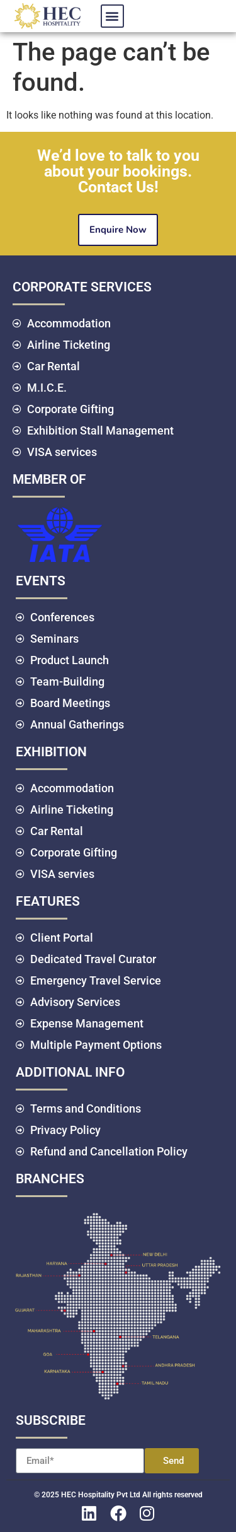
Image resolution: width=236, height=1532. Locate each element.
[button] (112, 16)
